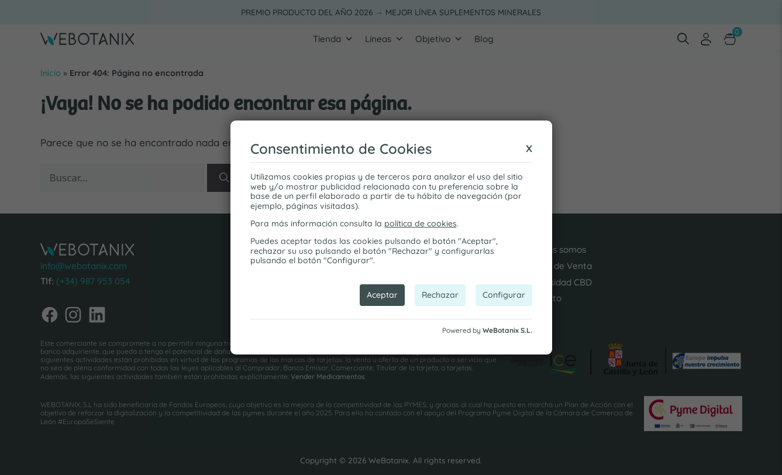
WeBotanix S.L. (507, 330)
